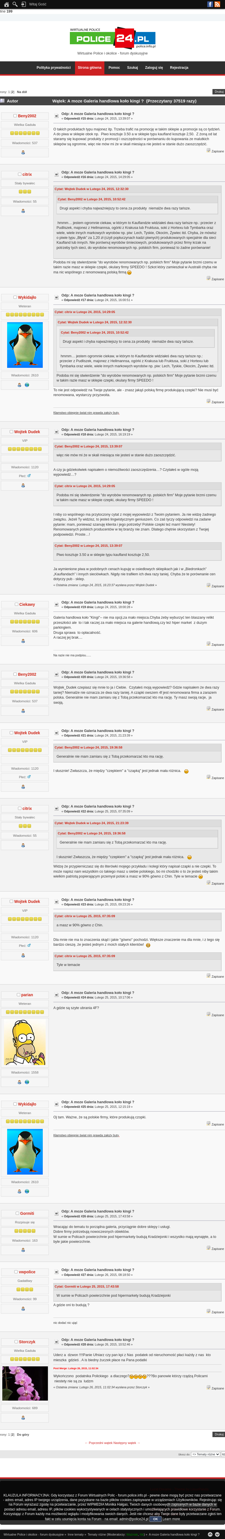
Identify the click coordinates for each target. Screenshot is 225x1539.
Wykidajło (27, 297)
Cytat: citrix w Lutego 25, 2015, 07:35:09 (85, 916)
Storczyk (27, 1342)
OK (155, 1519)
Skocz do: (184, 1454)
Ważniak (132, 1534)
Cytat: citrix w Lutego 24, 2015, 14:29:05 (85, 312)
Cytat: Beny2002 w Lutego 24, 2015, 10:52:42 (92, 199)
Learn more (171, 1519)
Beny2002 (27, 116)
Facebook (210, 4)
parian (27, 995)
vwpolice (27, 1272)
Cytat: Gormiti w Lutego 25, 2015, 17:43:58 (87, 1286)
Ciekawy (27, 604)
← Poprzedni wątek (98, 1443)
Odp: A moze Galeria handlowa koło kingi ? (97, 114)
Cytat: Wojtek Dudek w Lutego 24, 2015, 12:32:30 (92, 189)
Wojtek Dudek (27, 432)
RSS (217, 4)
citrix (27, 174)
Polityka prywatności (54, 68)
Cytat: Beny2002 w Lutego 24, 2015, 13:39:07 (89, 446)
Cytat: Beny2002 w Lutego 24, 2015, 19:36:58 (89, 747)
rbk (141, 1534)
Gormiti (27, 1213)
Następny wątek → (126, 1443)
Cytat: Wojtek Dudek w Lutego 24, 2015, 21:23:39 (92, 823)
